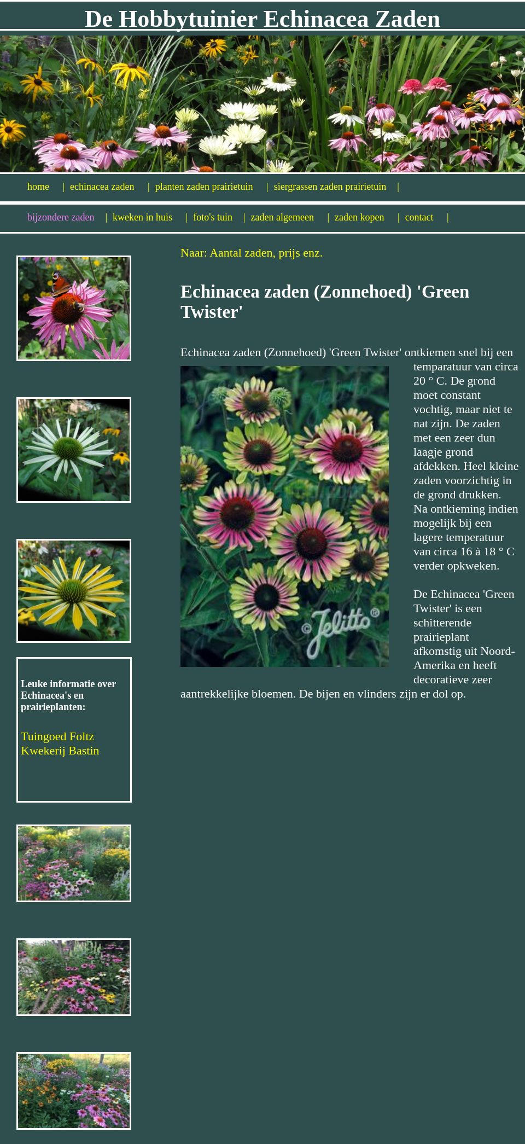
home (46, 186)
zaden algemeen (290, 217)
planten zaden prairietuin (212, 186)
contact (427, 217)
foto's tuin (219, 217)
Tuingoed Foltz (57, 736)
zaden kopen (367, 217)
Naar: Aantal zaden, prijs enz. (251, 252)
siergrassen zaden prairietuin (336, 186)
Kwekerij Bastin (60, 750)
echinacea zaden (110, 186)
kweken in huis (150, 217)
